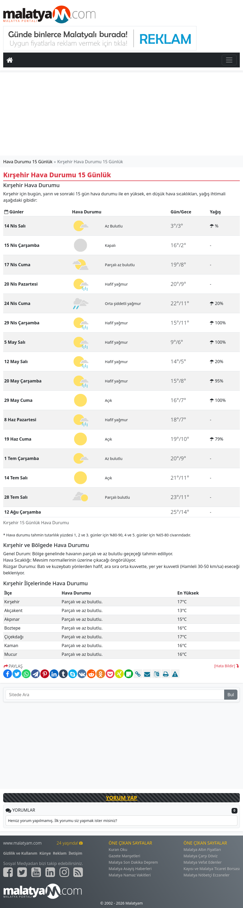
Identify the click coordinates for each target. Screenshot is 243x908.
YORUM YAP (121, 797)
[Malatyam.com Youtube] (36, 872)
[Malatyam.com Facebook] (8, 872)
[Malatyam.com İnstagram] (64, 872)
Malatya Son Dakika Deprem (133, 862)
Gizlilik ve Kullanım (20, 853)
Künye (45, 853)
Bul (231, 695)
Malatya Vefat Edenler (202, 862)
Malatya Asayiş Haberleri (130, 868)
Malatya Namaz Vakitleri (130, 874)
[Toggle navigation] (229, 60)
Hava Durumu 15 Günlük (28, 162)
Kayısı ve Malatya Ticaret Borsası (212, 868)
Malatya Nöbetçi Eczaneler (206, 874)
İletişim (75, 853)
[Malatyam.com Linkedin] (50, 872)
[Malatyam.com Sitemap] (78, 872)
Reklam (59, 853)
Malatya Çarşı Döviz (201, 855)
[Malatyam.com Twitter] (22, 872)
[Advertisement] (121, 114)
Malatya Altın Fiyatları (202, 849)
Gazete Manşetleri (124, 855)
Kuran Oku (118, 849)
